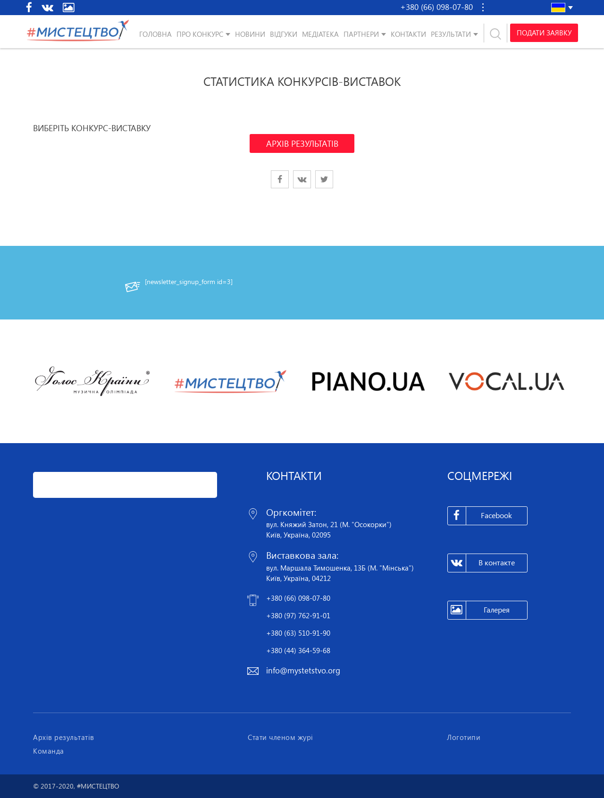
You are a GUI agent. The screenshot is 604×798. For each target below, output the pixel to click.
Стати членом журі (280, 737)
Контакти (408, 34)
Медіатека (320, 34)
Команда (48, 751)
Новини (250, 34)
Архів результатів (63, 737)
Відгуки (283, 34)
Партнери (361, 34)
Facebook (480, 516)
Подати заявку (543, 33)
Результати (451, 34)
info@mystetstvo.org (303, 670)
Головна (155, 34)
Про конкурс (199, 34)
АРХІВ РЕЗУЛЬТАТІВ (302, 143)
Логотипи (463, 737)
